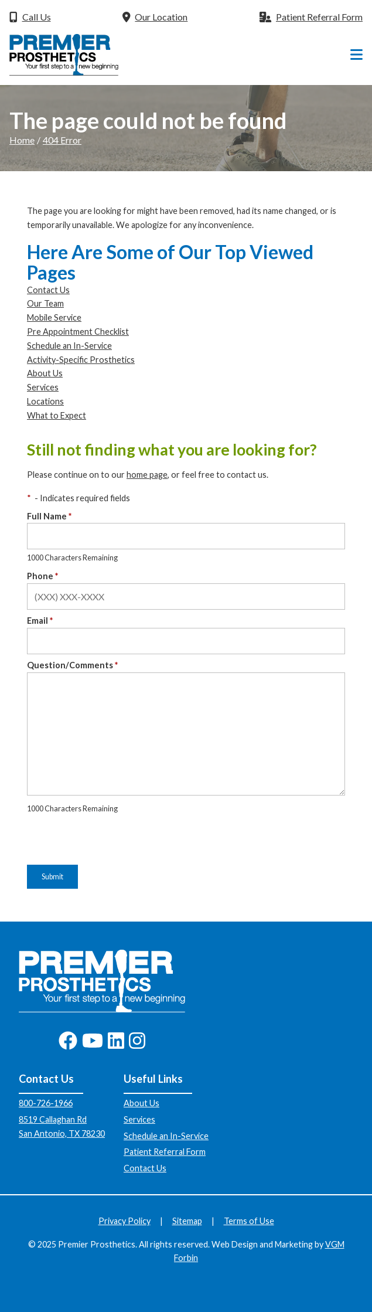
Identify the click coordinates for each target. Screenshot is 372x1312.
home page (147, 475)
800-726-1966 (46, 1103)
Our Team (45, 303)
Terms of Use (249, 1221)
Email (40, 621)
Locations (45, 401)
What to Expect (56, 415)
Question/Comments (72, 665)
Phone (42, 576)
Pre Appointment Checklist (78, 332)
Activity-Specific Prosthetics (81, 360)
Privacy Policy (124, 1221)
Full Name (49, 516)
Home (22, 139)
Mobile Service (54, 317)
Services (43, 387)
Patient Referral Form (165, 1152)
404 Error (62, 139)
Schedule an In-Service (69, 346)
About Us (45, 373)
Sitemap (187, 1221)
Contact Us (48, 290)
